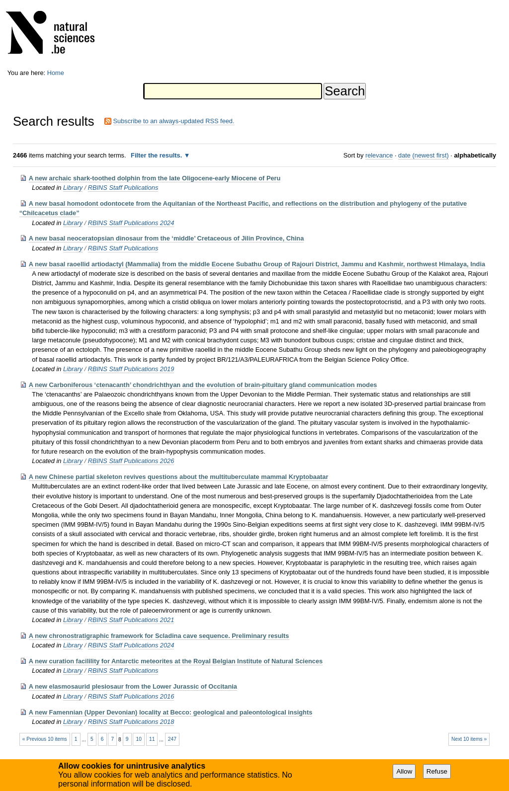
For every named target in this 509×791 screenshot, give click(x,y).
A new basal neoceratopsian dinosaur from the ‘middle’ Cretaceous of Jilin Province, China (166, 238)
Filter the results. (157, 155)
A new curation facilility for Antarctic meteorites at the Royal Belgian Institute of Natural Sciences (176, 661)
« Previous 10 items (44, 739)
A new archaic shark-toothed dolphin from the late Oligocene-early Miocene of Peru (155, 178)
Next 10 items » (469, 739)
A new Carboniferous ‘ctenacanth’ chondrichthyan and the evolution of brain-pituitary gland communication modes (203, 385)
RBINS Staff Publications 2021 (131, 620)
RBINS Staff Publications (123, 187)
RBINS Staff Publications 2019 (131, 369)
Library (73, 187)
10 (139, 739)
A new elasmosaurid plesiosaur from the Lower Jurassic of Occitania (133, 686)
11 (152, 739)
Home (55, 73)
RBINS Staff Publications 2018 (131, 721)
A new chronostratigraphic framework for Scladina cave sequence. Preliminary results (159, 635)
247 (172, 739)
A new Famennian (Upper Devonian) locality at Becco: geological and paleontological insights (171, 712)
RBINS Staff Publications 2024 (131, 223)
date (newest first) (423, 155)
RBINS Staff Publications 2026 (131, 461)
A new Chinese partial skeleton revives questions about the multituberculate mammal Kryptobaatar (179, 476)
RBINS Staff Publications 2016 (131, 696)
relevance (379, 155)
